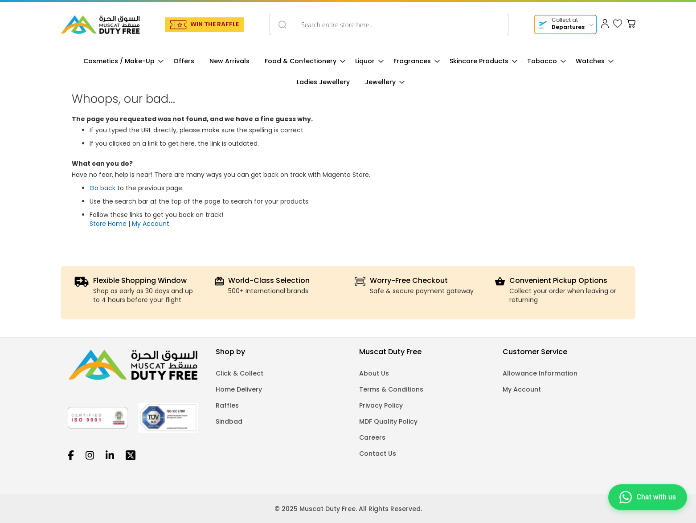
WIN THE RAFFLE (214, 24)
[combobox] (389, 24)
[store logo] (100, 24)
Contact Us (377, 453)
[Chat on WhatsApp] (647, 498)
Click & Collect (239, 373)
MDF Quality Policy (388, 421)
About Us (374, 373)
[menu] (348, 72)
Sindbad (229, 421)
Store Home (108, 223)
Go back (102, 188)
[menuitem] (121, 61)
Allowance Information (540, 373)
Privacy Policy (381, 405)
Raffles (227, 405)
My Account (150, 223)
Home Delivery (239, 389)
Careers (372, 437)
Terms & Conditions (391, 389)
